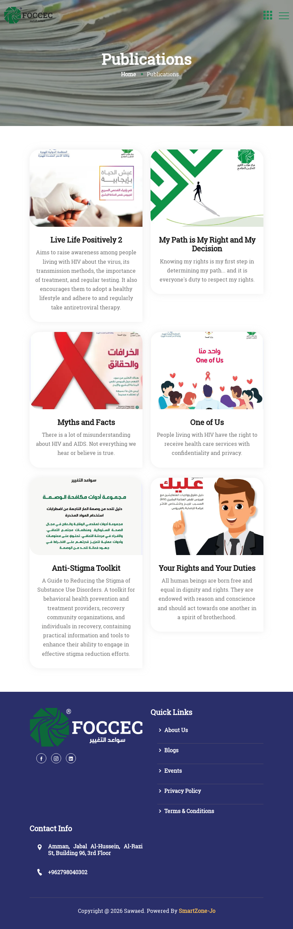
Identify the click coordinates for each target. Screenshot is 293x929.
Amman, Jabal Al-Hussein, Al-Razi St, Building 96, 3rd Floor (95, 849)
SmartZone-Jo (197, 910)
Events (169, 770)
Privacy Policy (179, 791)
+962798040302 (67, 872)
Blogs (167, 750)
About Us (172, 730)
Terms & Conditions (185, 811)
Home (128, 74)
